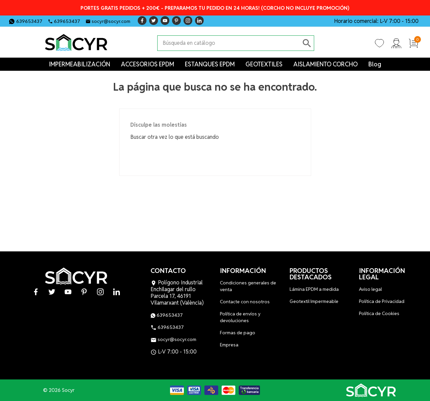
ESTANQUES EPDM (210, 64)
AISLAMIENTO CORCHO (325, 64)
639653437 (29, 21)
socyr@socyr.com (111, 21)
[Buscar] (229, 43)
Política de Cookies (379, 313)
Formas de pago (237, 333)
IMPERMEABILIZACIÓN (79, 64)
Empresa (229, 345)
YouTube (165, 20)
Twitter (153, 20)
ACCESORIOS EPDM (147, 64)
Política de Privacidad (381, 301)
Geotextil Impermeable (314, 301)
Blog (374, 64)
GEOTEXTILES (264, 64)
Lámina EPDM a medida (314, 289)
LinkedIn (199, 20)
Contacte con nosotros (245, 302)
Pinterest (176, 20)
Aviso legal (370, 289)
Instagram (188, 20)
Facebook (142, 20)
